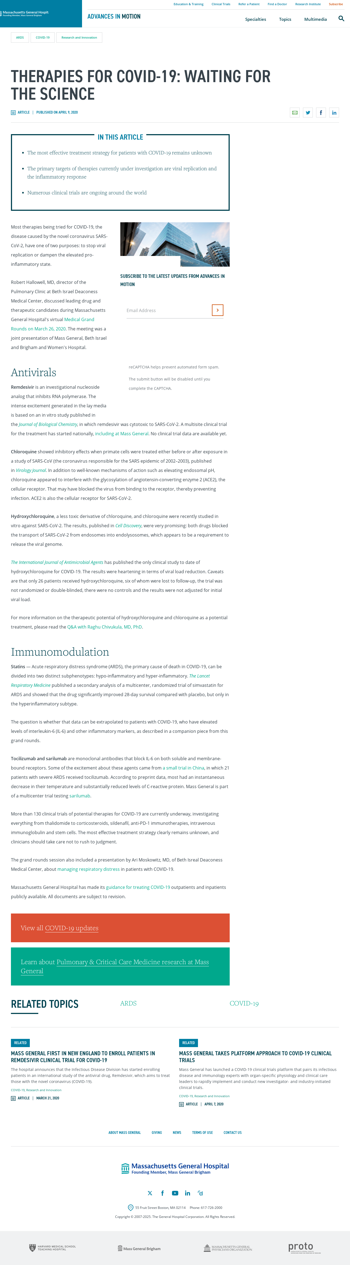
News (177, 1132)
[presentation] (168, 339)
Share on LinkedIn (334, 112)
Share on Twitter (308, 112)
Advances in (114, 16)
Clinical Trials (221, 4)
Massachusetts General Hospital (33, 3)
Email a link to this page (295, 112)
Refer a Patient (248, 4)
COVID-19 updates (71, 927)
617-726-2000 (211, 1207)
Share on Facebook (321, 112)
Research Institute (308, 4)
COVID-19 (42, 37)
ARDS (20, 37)
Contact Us (233, 1132)
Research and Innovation (79, 37)
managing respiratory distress (88, 869)
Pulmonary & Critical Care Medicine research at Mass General (115, 966)
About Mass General (125, 1132)
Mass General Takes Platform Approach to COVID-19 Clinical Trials (255, 1056)
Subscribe (336, 4)
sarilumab (79, 796)
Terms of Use (202, 1132)
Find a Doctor (277, 4)
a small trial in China (183, 768)
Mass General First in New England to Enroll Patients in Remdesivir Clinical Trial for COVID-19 (83, 1056)
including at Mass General (121, 434)
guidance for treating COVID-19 (138, 887)
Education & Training (188, 4)
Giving (157, 1132)
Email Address (141, 310)
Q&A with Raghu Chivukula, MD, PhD (104, 627)
